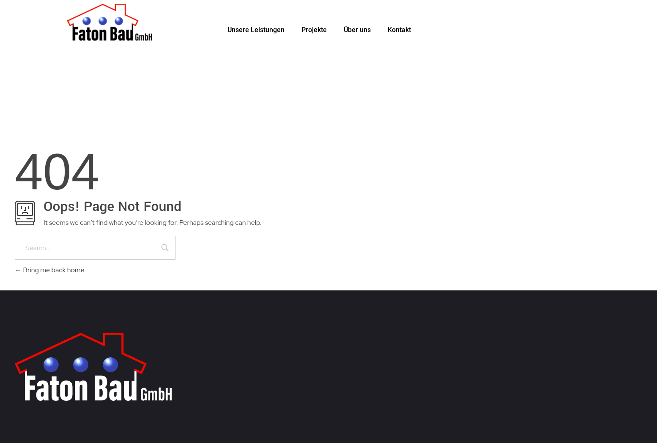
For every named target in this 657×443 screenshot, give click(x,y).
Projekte (314, 30)
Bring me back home (50, 269)
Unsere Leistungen (256, 30)
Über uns (357, 30)
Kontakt (399, 30)
